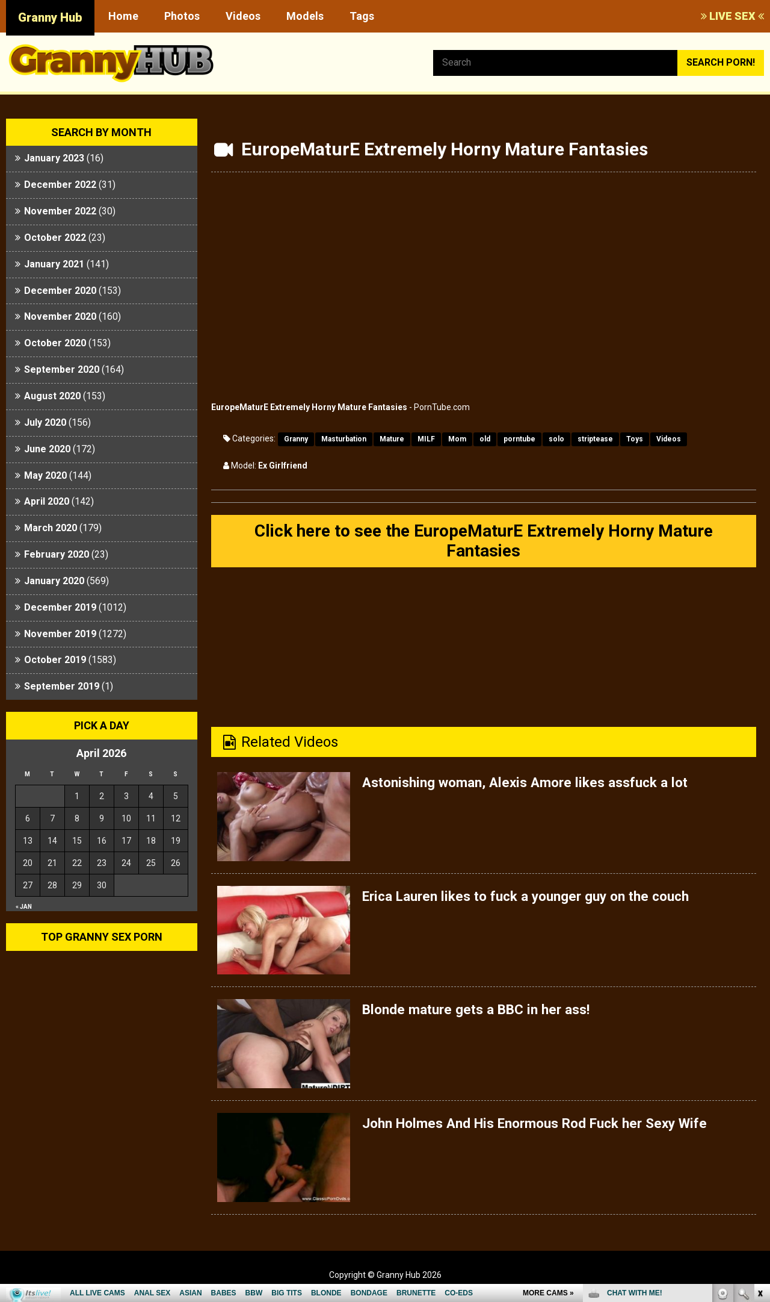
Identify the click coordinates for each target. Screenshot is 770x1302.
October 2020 (55, 343)
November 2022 (60, 211)
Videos (243, 16)
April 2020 (46, 501)
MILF (426, 439)
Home (123, 16)
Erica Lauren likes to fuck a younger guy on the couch (537, 899)
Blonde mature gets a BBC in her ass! (482, 1012)
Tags (362, 16)
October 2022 (55, 237)
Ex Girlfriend (282, 465)
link (759, 1113)
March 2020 (50, 528)
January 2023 (54, 158)
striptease (595, 439)
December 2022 (60, 184)
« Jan (24, 906)
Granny (296, 439)
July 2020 (45, 422)
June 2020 (47, 449)
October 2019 (55, 659)
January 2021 (54, 264)
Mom (457, 439)
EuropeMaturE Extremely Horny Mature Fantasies (309, 407)
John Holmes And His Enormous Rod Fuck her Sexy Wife (547, 1126)
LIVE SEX (732, 16)
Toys (634, 439)
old (484, 439)
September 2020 (61, 369)
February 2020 (56, 554)
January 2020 (54, 581)
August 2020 (52, 396)
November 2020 (60, 316)
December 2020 (60, 290)
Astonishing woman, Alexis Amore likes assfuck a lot (535, 785)
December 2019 (60, 607)
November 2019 (60, 634)
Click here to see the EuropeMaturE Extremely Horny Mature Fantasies (483, 542)
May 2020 (45, 475)
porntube (519, 439)
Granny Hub (50, 17)
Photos (182, 16)
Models (305, 16)
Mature (392, 439)
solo (556, 439)
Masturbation (343, 439)
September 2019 (61, 686)
